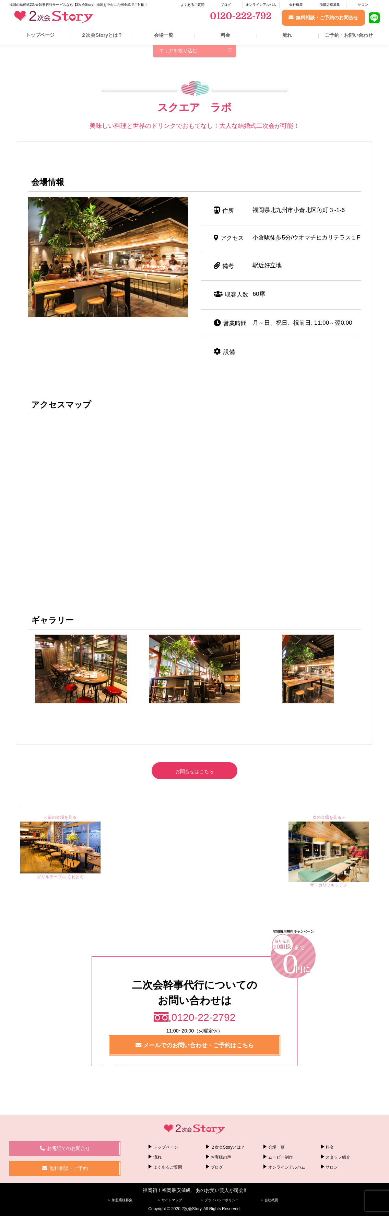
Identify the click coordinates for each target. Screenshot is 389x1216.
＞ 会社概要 (269, 1200)
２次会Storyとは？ (101, 35)
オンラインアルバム (261, 5)
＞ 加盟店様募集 (119, 1200)
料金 (225, 35)
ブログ (226, 5)
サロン (363, 5)
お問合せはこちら (194, 771)
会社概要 (296, 5)
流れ (287, 35)
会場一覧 (163, 35)
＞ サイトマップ (169, 1200)
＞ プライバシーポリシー (219, 1200)
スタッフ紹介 (338, 1157)
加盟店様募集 (329, 5)
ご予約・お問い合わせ (349, 35)
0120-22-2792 (204, 1017)
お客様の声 (221, 1157)
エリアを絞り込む (178, 50)
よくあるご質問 (192, 5)
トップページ (40, 35)
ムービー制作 (280, 1157)
